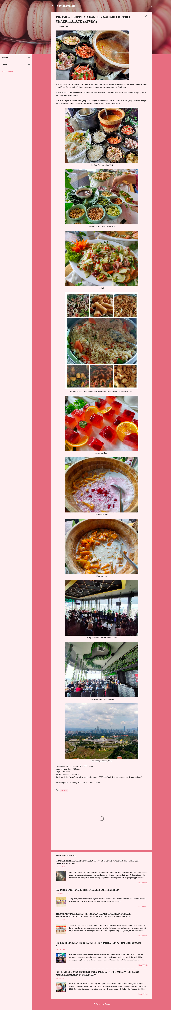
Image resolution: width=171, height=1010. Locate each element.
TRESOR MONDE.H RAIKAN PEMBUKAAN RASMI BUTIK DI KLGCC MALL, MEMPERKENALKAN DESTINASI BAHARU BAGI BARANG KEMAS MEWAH (93, 915)
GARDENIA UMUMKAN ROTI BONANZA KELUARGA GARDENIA (87, 889)
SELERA (64, 791)
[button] (146, 16)
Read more (142, 883)
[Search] (150, 6)
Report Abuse (7, 72)
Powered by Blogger (102, 1004)
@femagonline (66, 5)
